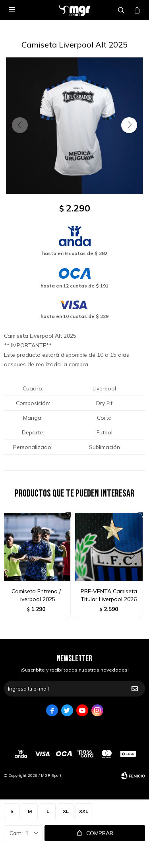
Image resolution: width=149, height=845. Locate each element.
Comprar (99, 833)
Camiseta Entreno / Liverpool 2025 (36, 595)
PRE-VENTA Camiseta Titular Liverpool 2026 (109, 595)
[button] (129, 125)
